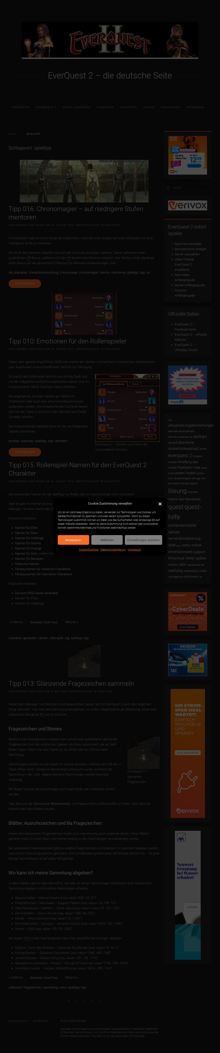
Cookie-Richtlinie (88, 549)
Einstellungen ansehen (143, 540)
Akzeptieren (73, 540)
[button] (160, 503)
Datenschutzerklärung (113, 549)
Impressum (134, 549)
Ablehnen (107, 540)
